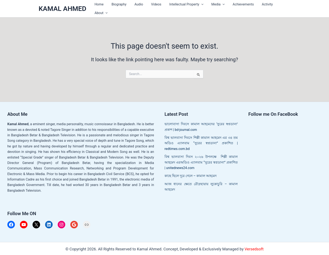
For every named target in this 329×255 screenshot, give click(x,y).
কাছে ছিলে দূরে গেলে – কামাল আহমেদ (190, 174)
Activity (261, 7)
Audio (139, 7)
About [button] (280, 7)
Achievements (239, 7)
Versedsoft (254, 247)
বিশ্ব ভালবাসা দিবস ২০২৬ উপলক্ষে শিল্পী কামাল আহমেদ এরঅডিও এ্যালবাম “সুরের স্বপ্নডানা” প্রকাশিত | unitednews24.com (201, 160)
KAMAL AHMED (62, 7)
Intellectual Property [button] (185, 7)
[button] (199, 7)
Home (102, 7)
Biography (121, 7)
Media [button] (215, 7)
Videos (156, 7)
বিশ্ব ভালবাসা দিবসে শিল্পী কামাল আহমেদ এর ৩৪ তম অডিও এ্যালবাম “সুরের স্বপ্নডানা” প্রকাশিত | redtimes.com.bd (201, 140)
